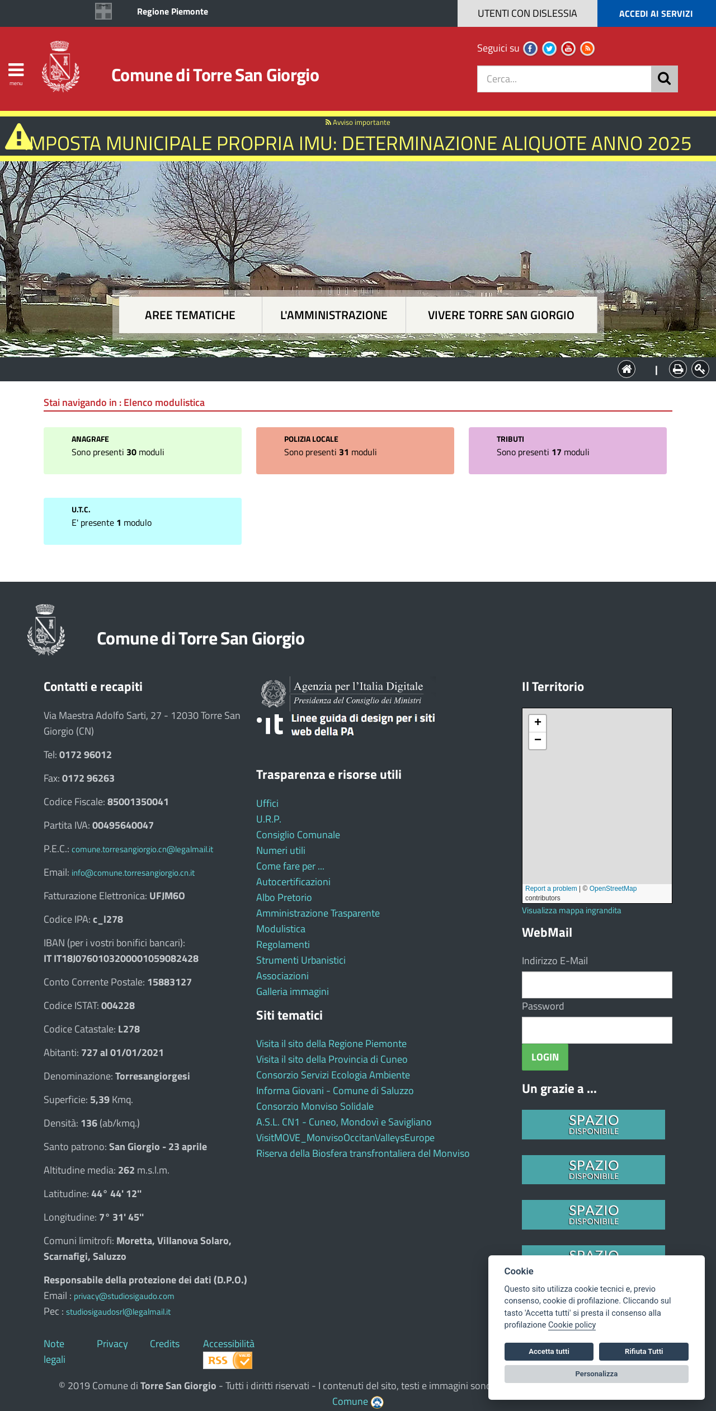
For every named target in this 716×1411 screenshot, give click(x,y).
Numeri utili (280, 850)
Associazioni (282, 975)
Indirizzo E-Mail (555, 960)
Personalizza (597, 1374)
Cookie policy (572, 1325)
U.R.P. (268, 818)
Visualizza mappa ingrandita (571, 910)
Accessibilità (229, 1343)
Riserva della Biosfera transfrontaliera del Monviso (363, 1153)
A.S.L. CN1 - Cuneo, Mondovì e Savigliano (344, 1121)
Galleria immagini (292, 991)
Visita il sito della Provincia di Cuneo (332, 1059)
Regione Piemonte (172, 11)
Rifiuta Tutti (644, 1351)
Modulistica (280, 928)
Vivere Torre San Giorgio (501, 315)
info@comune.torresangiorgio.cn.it (133, 872)
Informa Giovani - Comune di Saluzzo (335, 1090)
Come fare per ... (290, 865)
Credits (165, 1343)
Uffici (267, 803)
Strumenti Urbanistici (301, 960)
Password (543, 1005)
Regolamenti (283, 944)
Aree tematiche (190, 315)
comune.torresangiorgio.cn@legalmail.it (142, 849)
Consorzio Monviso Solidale (315, 1106)
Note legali (54, 1351)
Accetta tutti (549, 1351)
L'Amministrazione (349, 368)
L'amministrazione (334, 315)
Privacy (112, 1343)
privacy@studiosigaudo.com (124, 1295)
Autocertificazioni (293, 881)
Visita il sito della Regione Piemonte (331, 1043)
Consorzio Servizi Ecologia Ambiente (333, 1074)
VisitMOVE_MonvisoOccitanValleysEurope (345, 1137)
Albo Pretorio (284, 897)
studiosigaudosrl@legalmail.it (118, 1311)
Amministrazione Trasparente (318, 913)
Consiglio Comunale (298, 834)
